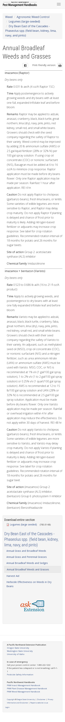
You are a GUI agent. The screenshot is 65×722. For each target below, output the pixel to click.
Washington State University (20, 651)
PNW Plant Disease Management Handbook (27, 688)
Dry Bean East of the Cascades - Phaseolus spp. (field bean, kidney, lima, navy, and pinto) (30, 30)
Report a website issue (39, 703)
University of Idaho (15, 654)
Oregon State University (18, 648)
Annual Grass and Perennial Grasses (26, 557)
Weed (8, 17)
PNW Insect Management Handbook (23, 685)
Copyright (11, 699)
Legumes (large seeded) (22, 524)
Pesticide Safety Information (20, 674)
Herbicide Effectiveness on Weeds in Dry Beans (28, 584)
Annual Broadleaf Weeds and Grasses (28, 569)
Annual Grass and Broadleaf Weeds (26, 550)
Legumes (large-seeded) (24, 21)
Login (7, 707)
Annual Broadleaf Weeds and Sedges (27, 563)
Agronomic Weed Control (33, 17)
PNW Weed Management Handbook (23, 691)
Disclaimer (41, 699)
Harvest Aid (12, 576)
